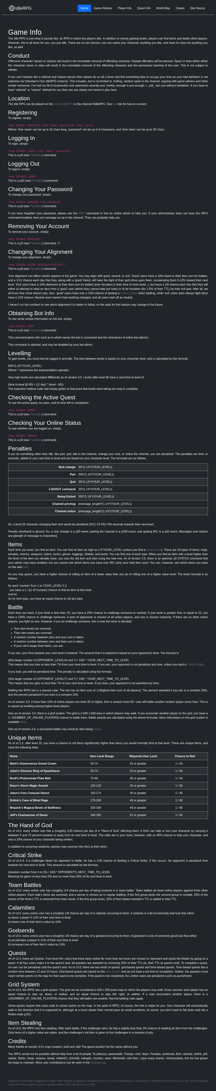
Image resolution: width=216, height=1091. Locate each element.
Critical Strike (128, 293)
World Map (163, 8)
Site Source (197, 8)
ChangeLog (98, 1062)
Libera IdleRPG (63, 104)
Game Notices (103, 8)
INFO (81, 213)
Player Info (125, 8)
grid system (113, 971)
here (26, 567)
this (115, 104)
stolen (97, 729)
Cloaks (180, 8)
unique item (153, 549)
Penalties (36, 155)
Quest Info (144, 8)
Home (84, 8)
